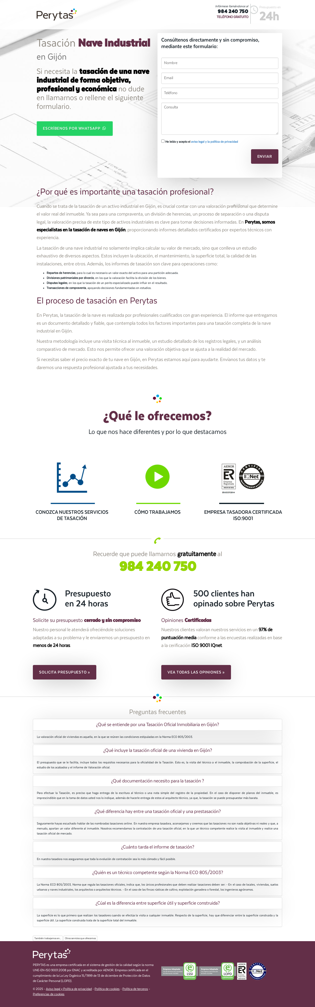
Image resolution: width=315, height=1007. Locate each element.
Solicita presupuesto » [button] (64, 672)
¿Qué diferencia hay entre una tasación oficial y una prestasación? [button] (158, 811)
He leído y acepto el (199, 141)
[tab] (157, 724)
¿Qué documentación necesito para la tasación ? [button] (157, 781)
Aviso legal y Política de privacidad (69, 989)
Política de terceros (135, 989)
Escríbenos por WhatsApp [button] (75, 128)
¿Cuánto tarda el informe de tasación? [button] (157, 847)
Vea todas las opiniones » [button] (196, 672)
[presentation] (195, 158)
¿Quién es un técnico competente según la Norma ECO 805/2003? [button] (157, 872)
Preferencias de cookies (48, 994)
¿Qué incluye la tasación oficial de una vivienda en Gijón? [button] (157, 750)
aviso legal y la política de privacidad (214, 141)
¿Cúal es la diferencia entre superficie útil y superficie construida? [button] (158, 903)
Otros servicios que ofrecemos (80, 938)
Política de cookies (107, 989)
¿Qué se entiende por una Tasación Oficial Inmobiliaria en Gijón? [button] (157, 724)
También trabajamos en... (47, 938)
